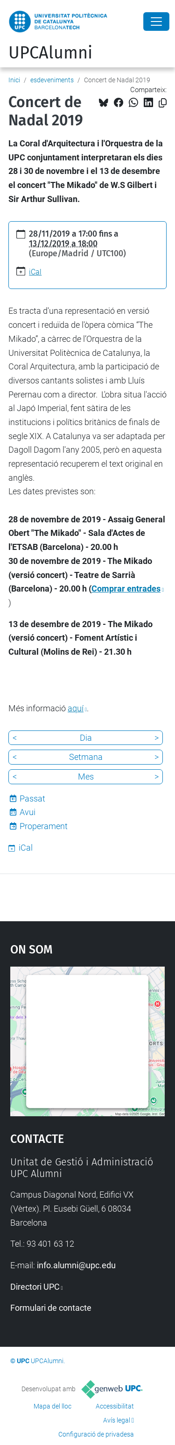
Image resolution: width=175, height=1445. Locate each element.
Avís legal (116, 1420)
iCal (35, 271)
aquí (76, 708)
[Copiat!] (163, 103)
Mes (86, 776)
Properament (44, 826)
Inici (14, 80)
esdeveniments (52, 80)
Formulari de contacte (50, 1308)
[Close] (156, 21)
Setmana (86, 757)
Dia (86, 738)
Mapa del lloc (52, 1406)
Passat (32, 798)
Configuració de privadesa (96, 1434)
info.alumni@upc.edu (76, 1265)
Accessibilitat (115, 1406)
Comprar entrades (126, 588)
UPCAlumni (50, 53)
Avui (27, 812)
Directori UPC (35, 1287)
